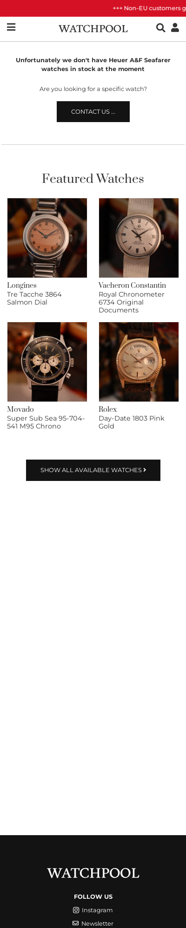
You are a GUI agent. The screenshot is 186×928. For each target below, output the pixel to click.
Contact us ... (93, 111)
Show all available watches (93, 470)
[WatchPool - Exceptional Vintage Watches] (93, 27)
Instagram (93, 910)
